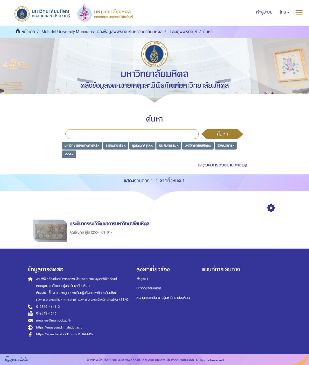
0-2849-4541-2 (48, 307)
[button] (284, 12)
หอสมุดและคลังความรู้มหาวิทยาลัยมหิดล (163, 298)
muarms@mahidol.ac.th (53, 320)
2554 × (68, 154)
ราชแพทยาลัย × (116, 145)
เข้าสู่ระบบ (142, 279)
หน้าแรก (28, 32)
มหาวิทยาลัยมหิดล (148, 288)
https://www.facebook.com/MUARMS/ (64, 334)
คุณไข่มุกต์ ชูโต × (142, 145)
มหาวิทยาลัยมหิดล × (198, 145)
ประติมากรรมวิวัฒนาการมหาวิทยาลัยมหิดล (110, 224)
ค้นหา (222, 133)
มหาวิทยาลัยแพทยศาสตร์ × (81, 145)
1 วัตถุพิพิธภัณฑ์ (183, 32)
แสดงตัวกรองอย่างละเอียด (222, 165)
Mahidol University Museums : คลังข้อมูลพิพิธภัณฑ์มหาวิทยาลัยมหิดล (102, 32)
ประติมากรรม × (168, 145)
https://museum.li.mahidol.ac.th (60, 327)
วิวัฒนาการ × (225, 145)
